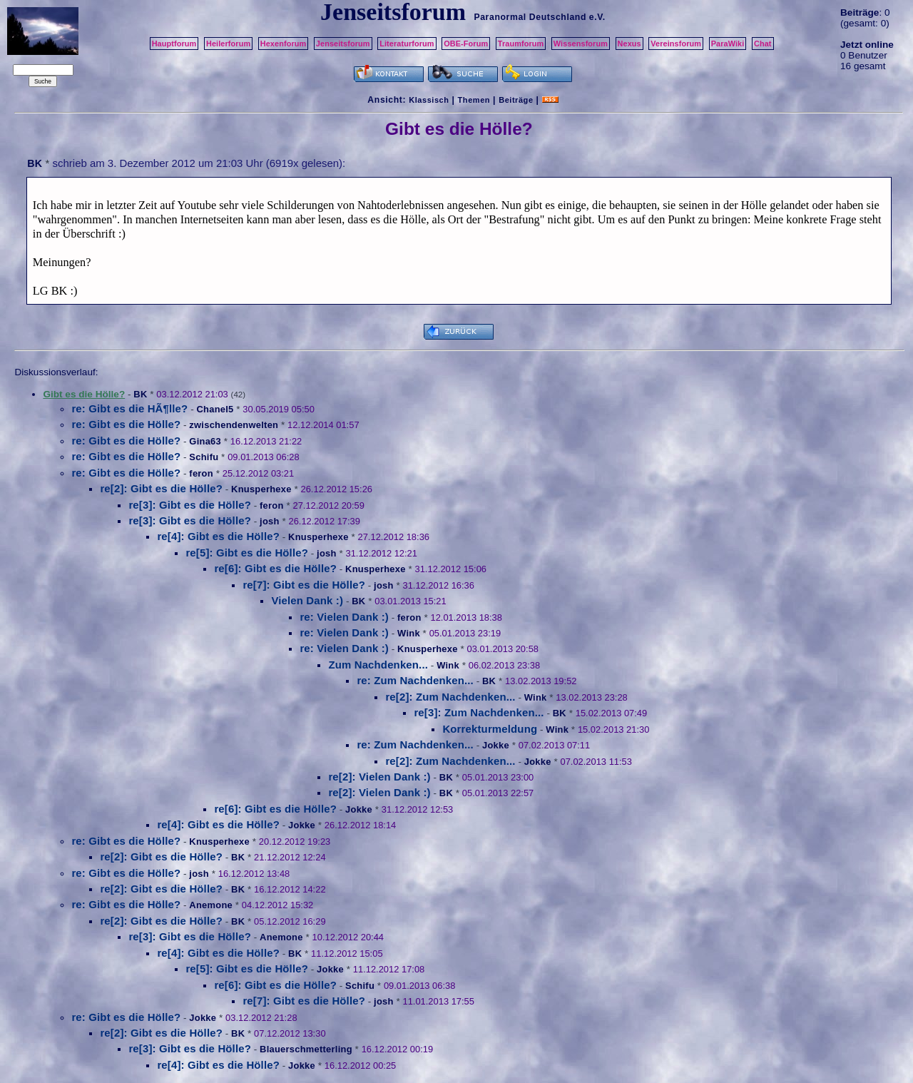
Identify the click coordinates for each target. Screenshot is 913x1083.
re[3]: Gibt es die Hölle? (189, 505)
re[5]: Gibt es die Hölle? (246, 552)
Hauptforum (174, 43)
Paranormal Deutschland (530, 17)
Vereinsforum (676, 43)
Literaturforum (406, 43)
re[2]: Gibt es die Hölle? (161, 488)
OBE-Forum (466, 43)
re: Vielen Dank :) (344, 617)
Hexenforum (283, 43)
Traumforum (521, 43)
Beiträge (516, 100)
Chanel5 (214, 409)
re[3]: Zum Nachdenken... (479, 712)
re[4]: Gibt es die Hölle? (218, 536)
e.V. (597, 17)
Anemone (211, 905)
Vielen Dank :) (307, 600)
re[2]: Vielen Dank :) (379, 777)
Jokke (495, 745)
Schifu (203, 457)
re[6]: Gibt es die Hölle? (275, 568)
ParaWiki (728, 43)
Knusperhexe (261, 489)
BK (34, 163)
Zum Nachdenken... (378, 665)
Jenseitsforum (343, 43)
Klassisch (429, 100)
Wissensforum (581, 43)
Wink (408, 633)
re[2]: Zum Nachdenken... (450, 697)
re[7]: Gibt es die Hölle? (304, 585)
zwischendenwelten (233, 425)
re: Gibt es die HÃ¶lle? (129, 408)
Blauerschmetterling (306, 1049)
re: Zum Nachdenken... (415, 680)
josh (270, 521)
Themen (474, 100)
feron (201, 473)
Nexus (629, 43)
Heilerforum (228, 43)
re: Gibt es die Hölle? (125, 424)
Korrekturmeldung (489, 729)
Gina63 (205, 441)
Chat (763, 43)
